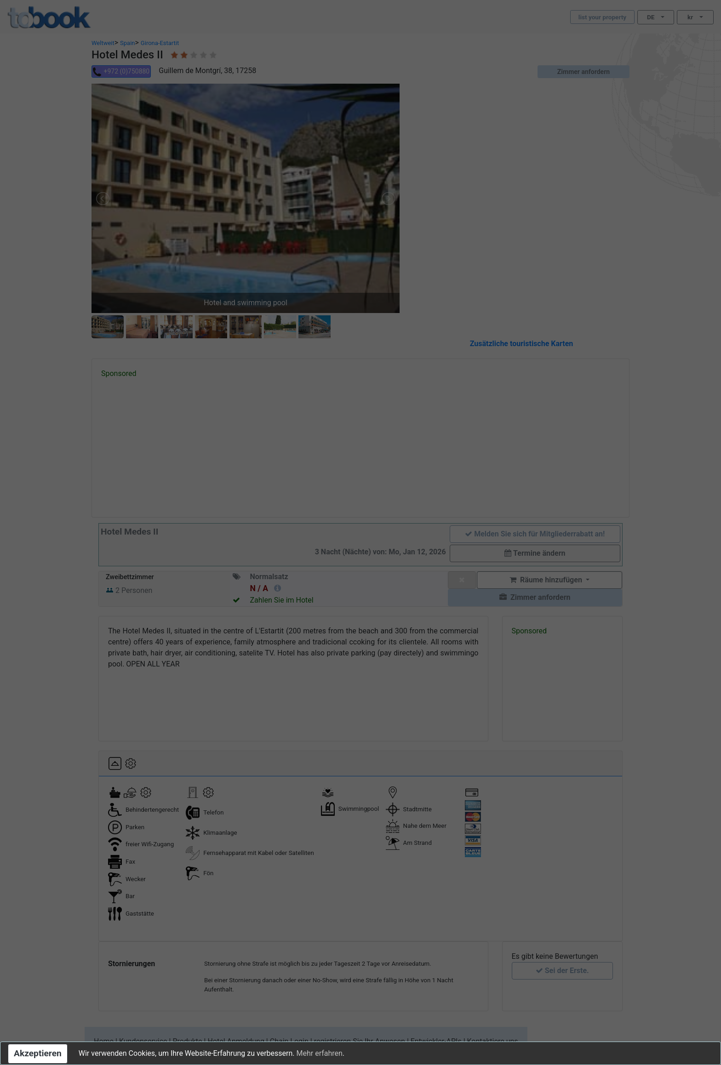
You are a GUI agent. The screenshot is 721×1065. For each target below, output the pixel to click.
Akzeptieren (38, 1053)
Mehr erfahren (319, 1053)
